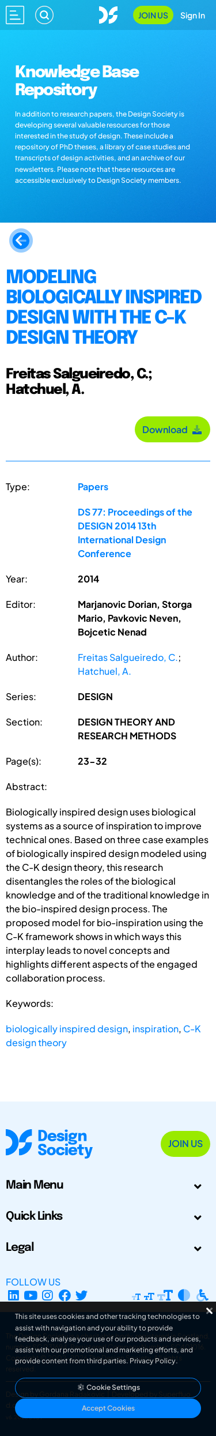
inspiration (155, 1029)
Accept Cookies (108, 1408)
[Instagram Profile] (47, 1296)
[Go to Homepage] (108, 13)
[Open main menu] (15, 15)
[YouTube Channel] (31, 1296)
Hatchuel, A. (104, 671)
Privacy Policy (153, 1360)
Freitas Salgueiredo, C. (128, 657)
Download (172, 429)
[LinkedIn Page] (13, 1296)
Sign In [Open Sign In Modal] (192, 15)
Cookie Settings (108, 1387)
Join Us (153, 15)
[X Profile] (82, 1296)
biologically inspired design (67, 1029)
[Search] (44, 15)
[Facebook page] (65, 1296)
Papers (93, 486)
